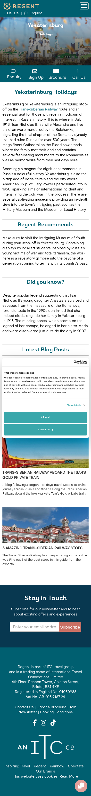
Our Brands (45, 771)
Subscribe (70, 627)
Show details (74, 405)
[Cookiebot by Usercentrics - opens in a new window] (66, 362)
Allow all (45, 417)
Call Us (12, 13)
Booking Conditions (56, 712)
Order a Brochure (51, 707)
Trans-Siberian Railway (38, 109)
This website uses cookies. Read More (45, 776)
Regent (40, 766)
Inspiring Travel (17, 766)
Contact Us (24, 707)
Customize (45, 430)
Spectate (76, 766)
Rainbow (57, 766)
